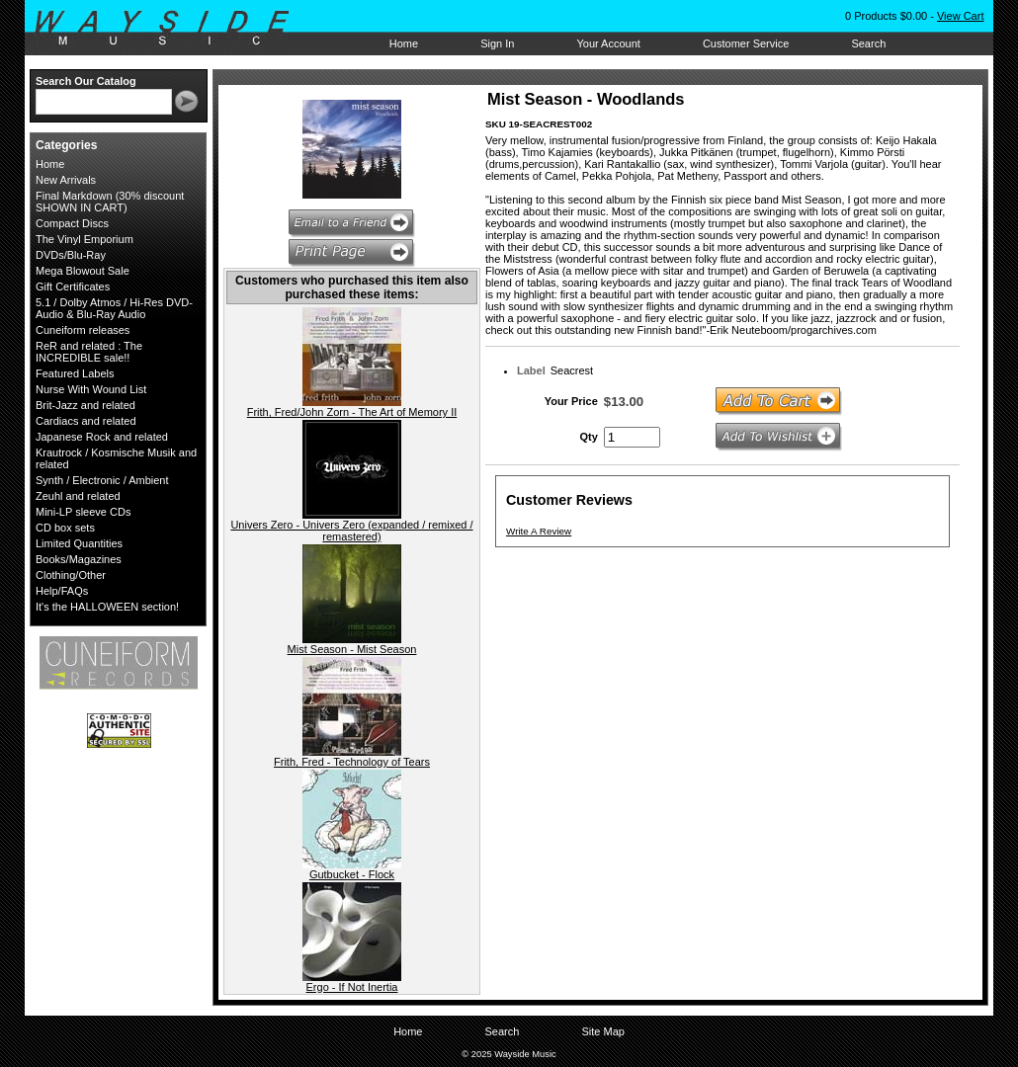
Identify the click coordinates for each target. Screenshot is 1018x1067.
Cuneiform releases (82, 330)
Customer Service (746, 43)
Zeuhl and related (78, 496)
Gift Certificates (73, 286)
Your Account (607, 43)
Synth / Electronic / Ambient (102, 480)
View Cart (960, 16)
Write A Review (538, 531)
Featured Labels (75, 373)
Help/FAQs (62, 591)
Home (403, 43)
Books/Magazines (79, 559)
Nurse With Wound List (91, 389)
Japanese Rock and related (102, 437)
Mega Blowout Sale (82, 271)
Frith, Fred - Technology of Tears (352, 762)
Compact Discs (72, 223)
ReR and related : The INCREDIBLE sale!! (89, 352)
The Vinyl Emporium (84, 239)
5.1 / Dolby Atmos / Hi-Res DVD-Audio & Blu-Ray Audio (114, 308)
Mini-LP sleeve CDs (83, 512)
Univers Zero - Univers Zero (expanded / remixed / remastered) (351, 530)
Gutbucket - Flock (351, 874)
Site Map (602, 1031)
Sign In (497, 43)
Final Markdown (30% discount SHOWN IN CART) (110, 201)
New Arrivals (66, 180)
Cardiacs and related (86, 421)
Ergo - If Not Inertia (352, 987)
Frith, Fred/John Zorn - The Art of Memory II (352, 412)
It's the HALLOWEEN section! (107, 607)
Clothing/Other (71, 575)
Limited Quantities (79, 543)
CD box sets (65, 528)
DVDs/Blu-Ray (71, 255)
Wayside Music (171, 28)
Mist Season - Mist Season (352, 649)
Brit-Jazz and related (85, 405)
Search (868, 43)
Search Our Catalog (86, 81)
